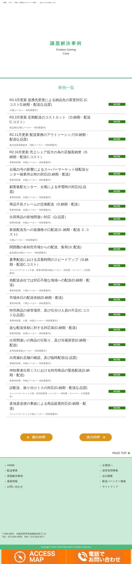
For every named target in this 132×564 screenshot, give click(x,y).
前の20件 (38, 437)
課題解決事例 (15, 476)
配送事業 (12, 470)
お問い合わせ (15, 486)
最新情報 (12, 481)
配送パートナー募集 (114, 481)
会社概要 (107, 476)
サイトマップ (110, 486)
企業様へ (107, 465)
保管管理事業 (110, 470)
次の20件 (93, 437)
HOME (11, 465)
